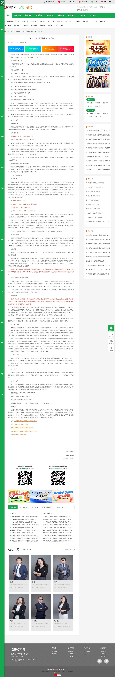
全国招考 (26, 31)
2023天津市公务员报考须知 (18, 434)
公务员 (32, 31)
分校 (8, 15)
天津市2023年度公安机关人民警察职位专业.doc (24, 431)
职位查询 (60, 507)
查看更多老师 (68, 549)
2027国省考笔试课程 (16, 49)
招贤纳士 (103, 654)
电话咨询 (111, 337)
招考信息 (17, 15)
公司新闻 (82, 15)
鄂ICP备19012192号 (47, 671)
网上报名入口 (24, 507)
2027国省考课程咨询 (66, 49)
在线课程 (54, 654)
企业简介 (103, 651)
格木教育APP (50, 2)
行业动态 (87, 654)
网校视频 (39, 15)
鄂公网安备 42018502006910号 (63, 671)
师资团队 (71, 15)
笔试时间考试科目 (47, 507)
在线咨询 (111, 330)
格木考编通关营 (33, 49)
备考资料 (50, 15)
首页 (12, 31)
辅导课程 (28, 15)
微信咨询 (111, 343)
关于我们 (93, 15)
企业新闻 (87, 651)
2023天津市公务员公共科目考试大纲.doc (22, 427)
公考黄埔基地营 (50, 49)
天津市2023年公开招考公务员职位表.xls (25, 421)
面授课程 (85, 10)
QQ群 (111, 350)
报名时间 (35, 507)
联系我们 (103, 656)
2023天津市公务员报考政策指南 (19, 424)
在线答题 (61, 15)
